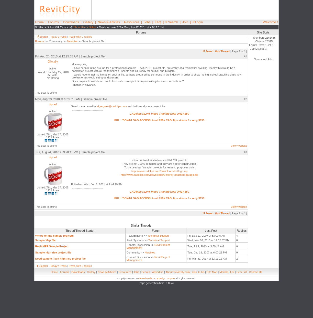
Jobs (147, 22)
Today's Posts (58, 36)
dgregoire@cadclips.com (112, 106)
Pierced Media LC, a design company (156, 278)
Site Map (212, 272)
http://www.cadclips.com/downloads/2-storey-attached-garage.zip (159, 174)
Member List (226, 272)
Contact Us (255, 272)
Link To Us (198, 272)
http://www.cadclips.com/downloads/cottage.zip (159, 171)
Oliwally (53, 61)
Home (39, 22)
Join (185, 22)
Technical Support (158, 235)
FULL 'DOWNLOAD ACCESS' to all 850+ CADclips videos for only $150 (159, 120)
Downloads (71, 22)
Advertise (157, 272)
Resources (131, 22)
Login (198, 22)
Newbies (72, 41)
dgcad (53, 104)
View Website (239, 145)
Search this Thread (216, 51)
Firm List (241, 272)
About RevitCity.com (178, 272)
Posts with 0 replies (80, 36)
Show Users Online (85, 27)
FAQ (158, 22)
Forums (53, 22)
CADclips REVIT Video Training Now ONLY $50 (159, 113)
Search (172, 22)
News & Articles (109, 22)
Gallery (88, 22)
